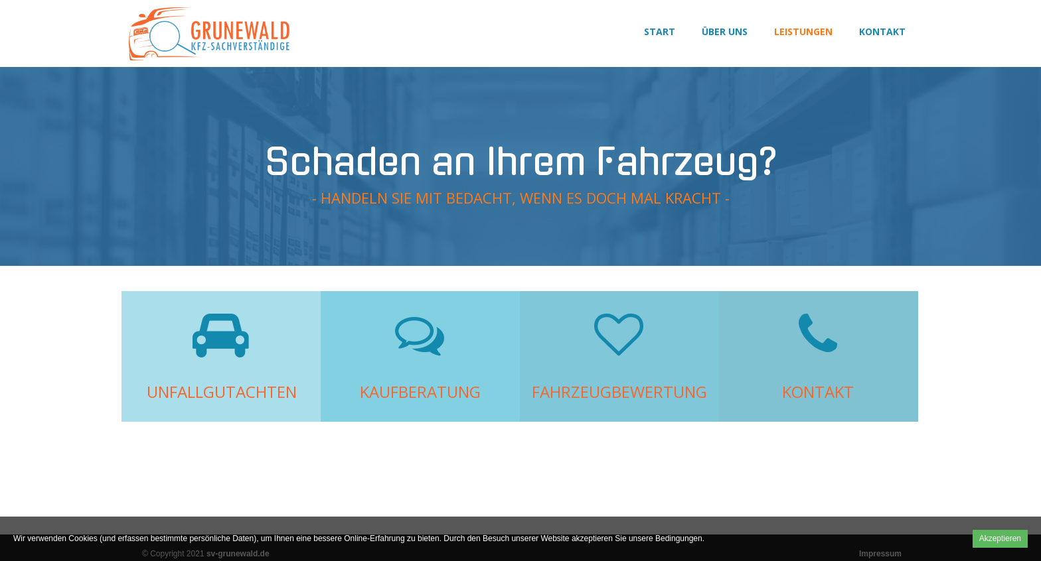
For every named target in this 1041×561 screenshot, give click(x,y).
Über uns (725, 31)
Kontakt (882, 31)
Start (659, 31)
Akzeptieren (1000, 538)
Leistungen (803, 31)
